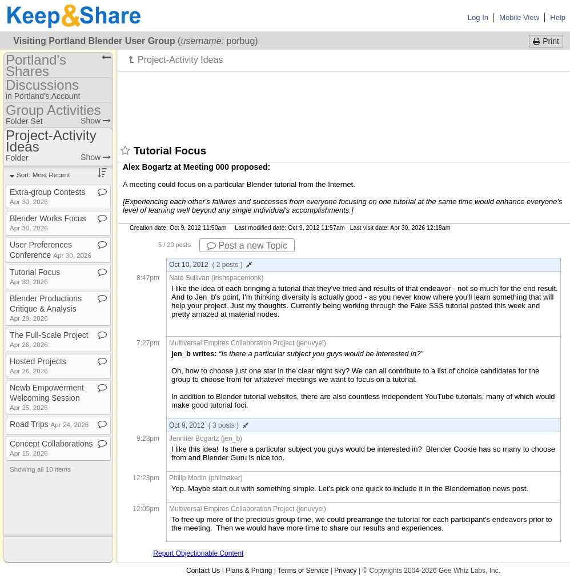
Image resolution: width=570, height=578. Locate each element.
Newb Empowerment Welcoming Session (47, 397)
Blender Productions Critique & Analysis (46, 308)
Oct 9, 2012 (208, 425)
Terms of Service (303, 571)
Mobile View (519, 17)
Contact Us (203, 571)
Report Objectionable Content (198, 553)
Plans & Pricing (249, 571)
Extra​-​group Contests (47, 196)
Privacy (345, 571)
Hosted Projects (38, 365)
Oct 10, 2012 (210, 265)
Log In (478, 17)
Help (557, 17)
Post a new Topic (247, 245)
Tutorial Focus (35, 276)
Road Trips (49, 424)
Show (96, 120)
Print (546, 41)
